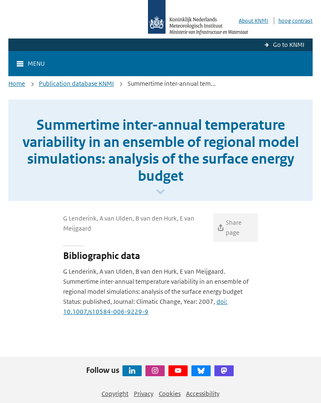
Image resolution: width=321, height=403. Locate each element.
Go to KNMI (288, 45)
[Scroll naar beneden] (160, 192)
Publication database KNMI (76, 83)
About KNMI (253, 20)
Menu (36, 63)
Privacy (143, 394)
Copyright (115, 394)
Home (16, 83)
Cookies (170, 394)
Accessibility (202, 394)
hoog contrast (295, 20)
